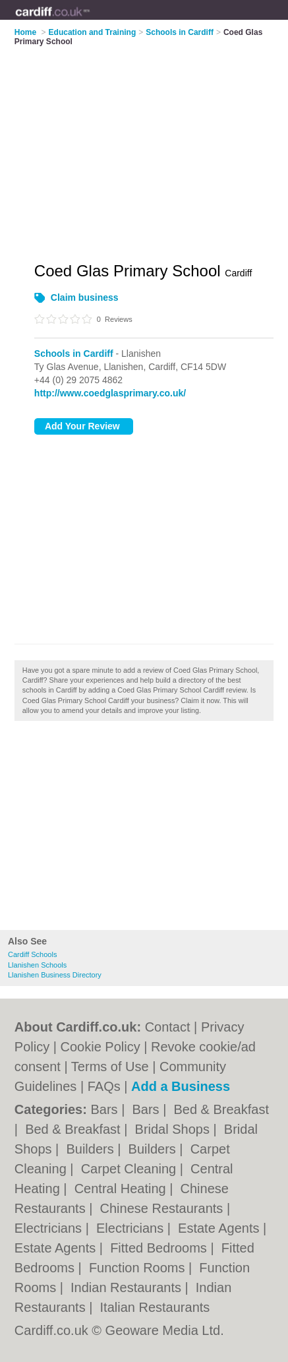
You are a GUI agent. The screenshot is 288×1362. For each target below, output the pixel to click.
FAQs (104, 1086)
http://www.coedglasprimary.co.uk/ (110, 393)
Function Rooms (138, 1267)
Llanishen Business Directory (54, 975)
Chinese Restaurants (163, 1208)
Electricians (50, 1228)
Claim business (85, 297)
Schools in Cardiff (73, 353)
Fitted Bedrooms (160, 1248)
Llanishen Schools (37, 965)
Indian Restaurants (128, 1287)
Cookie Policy (100, 1046)
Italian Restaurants (155, 1307)
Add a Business (180, 1086)
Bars (105, 1109)
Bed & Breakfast (221, 1109)
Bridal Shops (174, 1129)
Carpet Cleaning (130, 1168)
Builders (91, 1149)
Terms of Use (110, 1066)
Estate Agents (220, 1228)
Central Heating (122, 1188)
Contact (167, 1027)
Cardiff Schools (32, 954)
